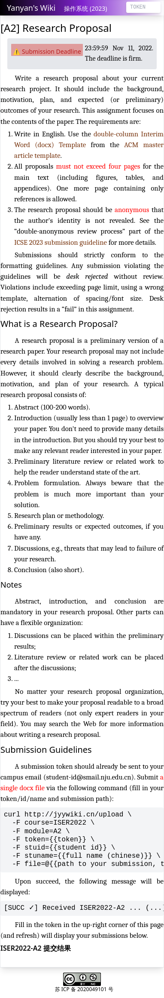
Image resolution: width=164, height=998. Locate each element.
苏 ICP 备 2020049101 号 (84, 989)
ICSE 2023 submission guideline (60, 242)
